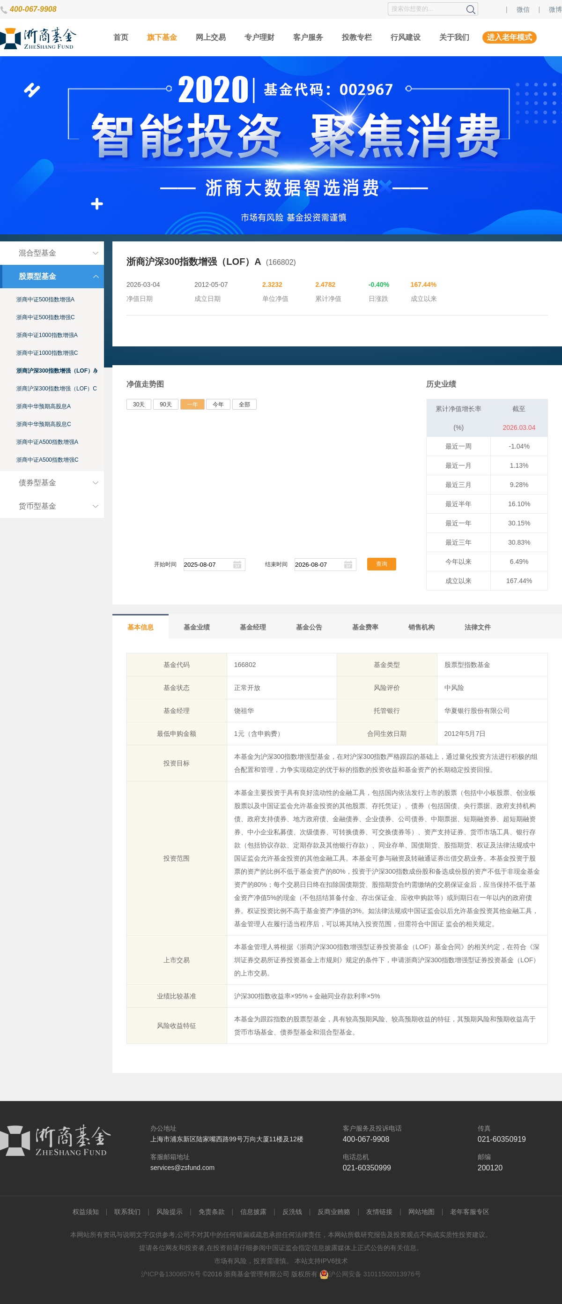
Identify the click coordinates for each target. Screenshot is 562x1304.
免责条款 (212, 1211)
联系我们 (127, 1211)
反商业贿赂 (334, 1211)
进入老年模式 (509, 37)
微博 (555, 9)
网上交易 (211, 37)
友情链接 (379, 1211)
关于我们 (454, 37)
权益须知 (86, 1211)
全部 (244, 404)
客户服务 (308, 37)
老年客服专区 (469, 1211)
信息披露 (253, 1211)
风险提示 (169, 1211)
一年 (192, 404)
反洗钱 (292, 1211)
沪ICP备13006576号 (171, 1274)
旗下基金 (162, 37)
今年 (218, 404)
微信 (523, 9)
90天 (165, 404)
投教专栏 (357, 37)
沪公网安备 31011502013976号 (370, 1274)
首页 (120, 37)
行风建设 (406, 37)
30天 (139, 404)
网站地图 (421, 1211)
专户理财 (259, 37)
